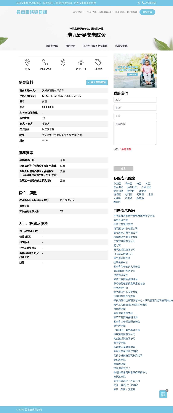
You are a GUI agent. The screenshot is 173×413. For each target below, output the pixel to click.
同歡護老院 (120, 309)
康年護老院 (120, 326)
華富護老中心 (121, 287)
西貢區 (140, 198)
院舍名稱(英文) (27, 96)
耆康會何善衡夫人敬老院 (127, 266)
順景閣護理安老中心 (124, 271)
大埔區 (117, 198)
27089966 (149, 3)
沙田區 (128, 198)
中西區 (117, 183)
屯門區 (128, 194)
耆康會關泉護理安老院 (126, 351)
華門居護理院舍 (122, 258)
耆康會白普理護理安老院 (127, 321)
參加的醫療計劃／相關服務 (29, 255)
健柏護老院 (120, 359)
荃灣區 (117, 194)
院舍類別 (24, 129)
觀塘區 (131, 191)
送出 (123, 168)
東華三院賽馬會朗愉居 (126, 317)
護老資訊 (120, 12)
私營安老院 (121, 46)
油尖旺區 (132, 187)
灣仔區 (128, 183)
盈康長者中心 (121, 262)
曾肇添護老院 (121, 275)
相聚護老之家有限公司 (126, 237)
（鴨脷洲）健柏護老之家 (127, 330)
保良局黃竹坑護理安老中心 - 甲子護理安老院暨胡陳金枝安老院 (135, 300)
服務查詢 (132, 12)
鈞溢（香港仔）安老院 (126, 385)
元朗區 (140, 194)
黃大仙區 (118, 191)
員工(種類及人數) (28, 231)
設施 (21, 262)
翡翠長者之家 (121, 220)
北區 (150, 194)
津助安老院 (52, 46)
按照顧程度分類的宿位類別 (33, 200)
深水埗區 (118, 187)
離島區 (117, 201)
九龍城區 (146, 187)
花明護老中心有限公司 (126, 228)
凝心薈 (117, 245)
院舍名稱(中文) (27, 90)
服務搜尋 (147, 12)
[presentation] (136, 158)
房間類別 (24, 242)
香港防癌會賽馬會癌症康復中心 (130, 372)
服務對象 (24, 206)
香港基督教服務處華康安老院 (129, 283)
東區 (139, 183)
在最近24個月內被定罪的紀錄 (35, 180)
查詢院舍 (163, 394)
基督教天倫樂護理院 (124, 347)
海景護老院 (120, 376)
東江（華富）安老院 (124, 389)
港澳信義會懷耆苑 (123, 313)
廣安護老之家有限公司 (126, 232)
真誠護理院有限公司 (124, 338)
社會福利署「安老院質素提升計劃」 (38, 165)
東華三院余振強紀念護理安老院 (130, 304)
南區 (148, 183)
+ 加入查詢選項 (97, 82)
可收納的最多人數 (29, 211)
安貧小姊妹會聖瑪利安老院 (128, 355)
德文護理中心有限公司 (126, 292)
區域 (21, 101)
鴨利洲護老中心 (122, 368)
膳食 (21, 140)
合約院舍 (70, 46)
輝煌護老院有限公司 (124, 334)
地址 (21, 135)
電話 (21, 107)
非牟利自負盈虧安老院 (95, 46)
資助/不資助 (25, 123)
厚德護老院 (120, 364)
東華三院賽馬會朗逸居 (126, 279)
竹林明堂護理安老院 (124, 296)
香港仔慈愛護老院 (123, 224)
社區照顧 (91, 12)
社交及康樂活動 (27, 248)
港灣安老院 (120, 342)
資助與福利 (105, 12)
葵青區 (142, 191)
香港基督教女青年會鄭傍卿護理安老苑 (134, 216)
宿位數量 (24, 118)
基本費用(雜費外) (28, 112)
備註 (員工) (25, 236)
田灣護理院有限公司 (124, 249)
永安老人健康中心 (123, 254)
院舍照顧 (77, 12)
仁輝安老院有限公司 (124, 241)
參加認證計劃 (26, 160)
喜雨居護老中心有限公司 (127, 381)
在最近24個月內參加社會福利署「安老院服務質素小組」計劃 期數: (38, 173)
